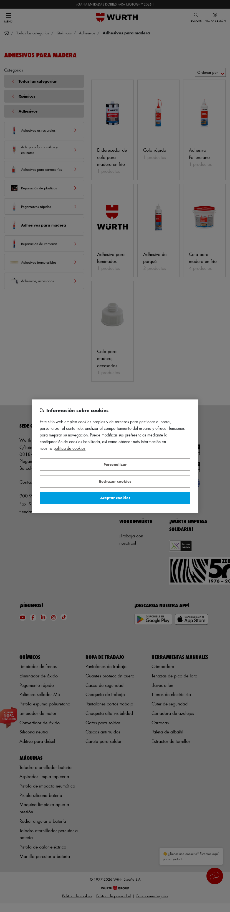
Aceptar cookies (115, 498)
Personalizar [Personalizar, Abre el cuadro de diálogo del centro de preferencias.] (115, 464)
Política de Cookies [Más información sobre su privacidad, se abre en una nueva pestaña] (69, 448)
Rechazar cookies (115, 481)
